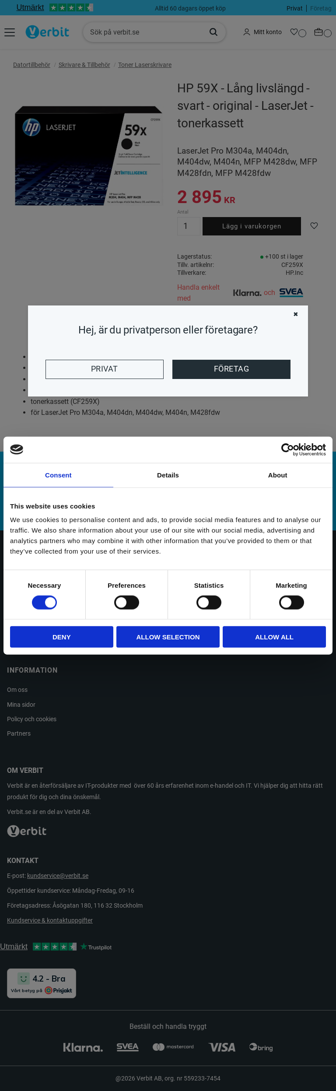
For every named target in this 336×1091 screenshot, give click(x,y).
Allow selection (168, 637)
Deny (61, 637)
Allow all (274, 637)
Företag (231, 369)
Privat (104, 369)
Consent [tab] (58, 474)
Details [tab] (168, 474)
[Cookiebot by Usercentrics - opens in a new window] (287, 449)
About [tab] (277, 474)
